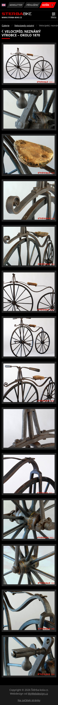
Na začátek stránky (29, 700)
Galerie (5, 25)
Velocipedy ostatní (24, 25)
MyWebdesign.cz (38, 693)
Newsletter (16, 5)
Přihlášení (32, 5)
